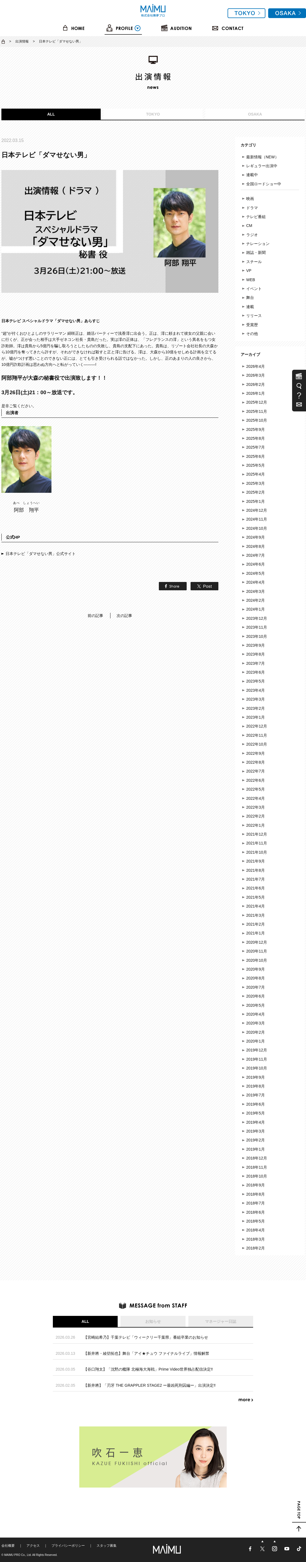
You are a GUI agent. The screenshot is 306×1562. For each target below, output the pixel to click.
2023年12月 (256, 618)
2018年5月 (255, 1221)
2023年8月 (255, 654)
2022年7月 (255, 771)
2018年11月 (256, 1167)
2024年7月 (255, 555)
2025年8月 (255, 438)
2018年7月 (255, 1203)
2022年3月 (255, 807)
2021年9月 (255, 861)
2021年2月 (255, 924)
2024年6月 (255, 564)
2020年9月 (255, 969)
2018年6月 (255, 1212)
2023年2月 (255, 708)
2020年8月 (255, 978)
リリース (254, 315)
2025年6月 (255, 456)
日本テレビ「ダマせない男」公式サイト (41, 553)
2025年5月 (255, 465)
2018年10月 (256, 1176)
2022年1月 (255, 825)
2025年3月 (255, 483)
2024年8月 (255, 546)
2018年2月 (255, 1248)
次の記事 (124, 615)
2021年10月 (256, 852)
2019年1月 (255, 1149)
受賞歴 (252, 325)
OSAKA (255, 114)
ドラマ (252, 208)
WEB (250, 280)
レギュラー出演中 (261, 166)
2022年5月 (255, 789)
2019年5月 (255, 1113)
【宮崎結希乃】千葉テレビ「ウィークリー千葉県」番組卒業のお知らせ (145, 1337)
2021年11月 (256, 843)
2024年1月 (255, 609)
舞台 (250, 297)
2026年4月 (255, 366)
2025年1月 (255, 501)
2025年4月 (255, 474)
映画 (250, 198)
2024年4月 (255, 582)
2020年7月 (255, 987)
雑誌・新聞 (256, 252)
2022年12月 (256, 726)
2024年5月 (255, 573)
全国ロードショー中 (263, 184)
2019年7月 (255, 1095)
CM (249, 225)
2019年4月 (255, 1122)
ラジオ (252, 235)
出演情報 (22, 41)
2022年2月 (255, 816)
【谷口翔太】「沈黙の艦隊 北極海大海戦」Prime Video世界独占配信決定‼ (148, 1369)
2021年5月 (255, 897)
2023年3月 (255, 699)
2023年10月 (256, 636)
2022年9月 (255, 753)
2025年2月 (255, 492)
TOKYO (153, 114)
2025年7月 (255, 447)
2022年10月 (256, 744)
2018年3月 (255, 1239)
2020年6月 (255, 996)
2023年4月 (255, 690)
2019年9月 (255, 1077)
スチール (254, 261)
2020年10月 (256, 960)
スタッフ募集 (107, 1546)
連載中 (252, 175)
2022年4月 (255, 798)
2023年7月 (255, 663)
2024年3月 (255, 591)
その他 (252, 333)
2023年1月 (255, 717)
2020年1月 (255, 1041)
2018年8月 (255, 1194)
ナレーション (258, 243)
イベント (254, 288)
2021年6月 (255, 888)
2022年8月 (255, 762)
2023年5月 (255, 681)
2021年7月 (255, 879)
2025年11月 (256, 411)
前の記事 (95, 615)
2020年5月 (255, 1005)
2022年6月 (255, 780)
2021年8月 (255, 870)
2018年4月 (255, 1230)
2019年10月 (256, 1068)
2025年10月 (256, 420)
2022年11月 (256, 735)
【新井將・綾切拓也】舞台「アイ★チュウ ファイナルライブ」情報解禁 (146, 1353)
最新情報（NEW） (262, 157)
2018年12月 (256, 1158)
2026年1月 (255, 393)
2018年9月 (255, 1185)
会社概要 (8, 1546)
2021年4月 (255, 906)
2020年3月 (255, 1023)
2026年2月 (255, 384)
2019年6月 (255, 1104)
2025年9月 (255, 429)
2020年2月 (255, 1032)
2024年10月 (256, 528)
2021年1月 (255, 933)
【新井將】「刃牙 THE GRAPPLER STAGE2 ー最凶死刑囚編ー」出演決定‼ (149, 1385)
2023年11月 (256, 627)
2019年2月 (255, 1140)
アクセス (33, 1546)
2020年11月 (256, 951)
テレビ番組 (256, 216)
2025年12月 (256, 402)
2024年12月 (256, 510)
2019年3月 (255, 1131)
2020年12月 (256, 942)
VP (248, 270)
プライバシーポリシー (68, 1546)
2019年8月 (255, 1086)
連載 (250, 306)
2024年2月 (255, 600)
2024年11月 (256, 519)
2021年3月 (255, 915)
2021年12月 (256, 834)
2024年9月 (255, 537)
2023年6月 (255, 672)
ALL (51, 114)
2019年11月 (256, 1059)
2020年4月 (255, 1014)
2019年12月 (256, 1050)
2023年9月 (255, 645)
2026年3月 (255, 375)
